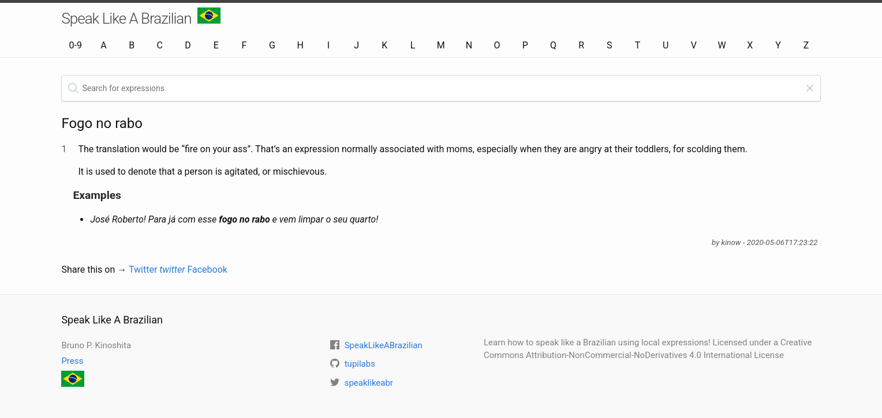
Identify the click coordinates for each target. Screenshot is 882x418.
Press (72, 361)
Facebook (207, 269)
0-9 (75, 45)
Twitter (157, 269)
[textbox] (440, 88)
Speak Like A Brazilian (140, 17)
